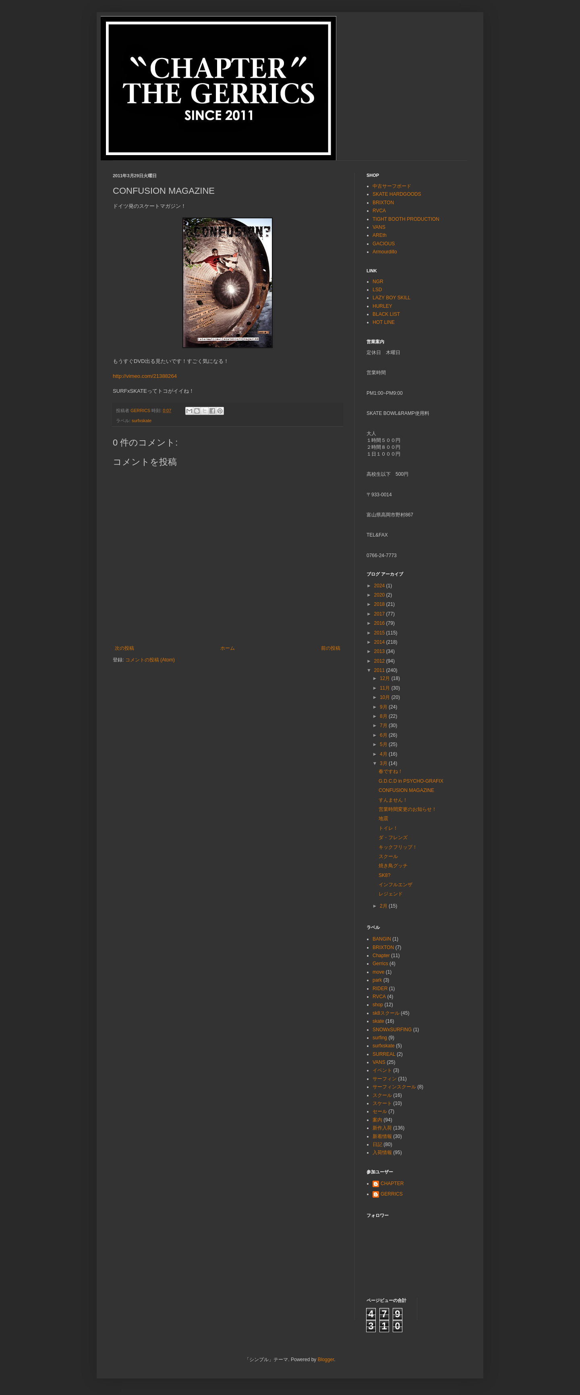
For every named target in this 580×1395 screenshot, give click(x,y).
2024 (380, 586)
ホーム (227, 648)
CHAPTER (392, 1183)
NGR (378, 281)
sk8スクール (386, 1013)
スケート (382, 1103)
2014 (380, 642)
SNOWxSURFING (392, 1029)
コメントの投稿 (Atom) (150, 660)
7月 (384, 725)
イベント (382, 1070)
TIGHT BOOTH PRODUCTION (406, 219)
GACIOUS (384, 244)
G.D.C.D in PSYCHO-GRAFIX (411, 781)
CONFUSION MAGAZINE (406, 790)
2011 (380, 670)
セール (380, 1111)
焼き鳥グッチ (393, 866)
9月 (384, 707)
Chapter (381, 955)
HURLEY (382, 306)
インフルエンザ (395, 884)
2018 (380, 604)
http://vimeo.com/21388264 (145, 376)
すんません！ (393, 800)
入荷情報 (382, 1152)
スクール (388, 856)
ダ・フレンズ (393, 837)
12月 (386, 678)
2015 (380, 633)
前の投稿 (330, 648)
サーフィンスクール (394, 1087)
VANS (379, 227)
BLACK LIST (386, 314)
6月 (384, 735)
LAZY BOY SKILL (391, 298)
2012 (380, 661)
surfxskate (141, 420)
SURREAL (384, 1054)
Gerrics (380, 963)
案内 (377, 1120)
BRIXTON (383, 202)
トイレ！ (388, 828)
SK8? (384, 875)
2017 (380, 614)
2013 (380, 651)
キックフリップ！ (398, 847)
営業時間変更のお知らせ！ (408, 809)
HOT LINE (384, 322)
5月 (384, 744)
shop (378, 1004)
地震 (383, 818)
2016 (380, 623)
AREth (380, 235)
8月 (384, 716)
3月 (384, 763)
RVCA (379, 210)
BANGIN (382, 939)
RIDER (380, 988)
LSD (377, 289)
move (378, 972)
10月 (386, 697)
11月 (386, 688)
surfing (380, 1038)
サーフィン (385, 1079)
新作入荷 (382, 1128)
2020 (380, 595)
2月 (384, 906)
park (377, 980)
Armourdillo (385, 252)
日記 (377, 1144)
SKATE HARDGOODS (397, 194)
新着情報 (382, 1136)
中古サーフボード (392, 186)
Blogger (326, 1359)
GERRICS (392, 1194)
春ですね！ (391, 771)
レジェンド (391, 894)
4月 (384, 754)
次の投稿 (124, 648)
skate (378, 1021)
